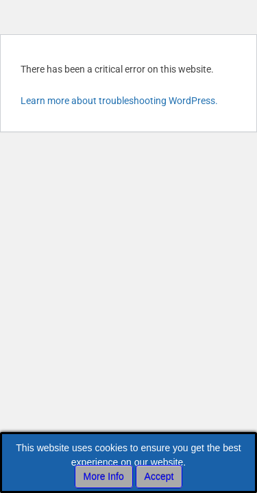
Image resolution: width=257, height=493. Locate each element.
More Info (104, 476)
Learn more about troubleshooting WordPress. (119, 100)
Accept (159, 476)
